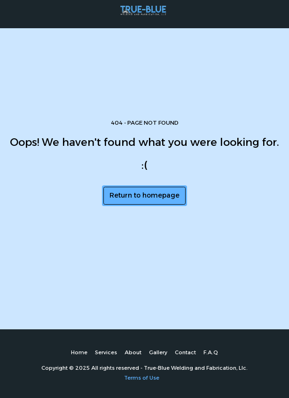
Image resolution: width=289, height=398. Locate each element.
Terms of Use (141, 377)
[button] (10, 14)
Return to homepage (144, 195)
